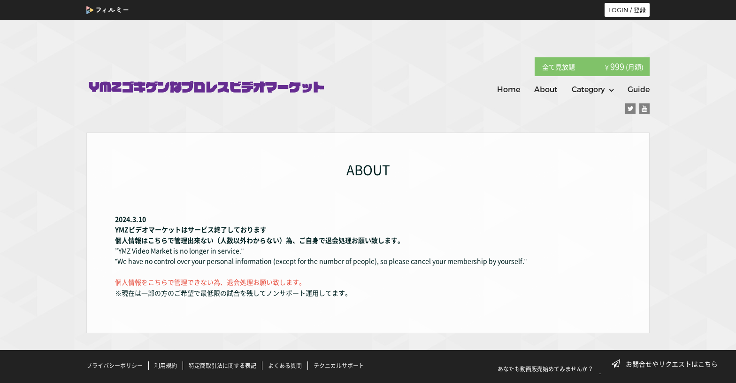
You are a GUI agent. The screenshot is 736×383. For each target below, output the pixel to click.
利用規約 (165, 365)
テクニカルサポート (339, 365)
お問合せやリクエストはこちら (667, 363)
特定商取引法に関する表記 (222, 365)
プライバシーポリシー (114, 365)
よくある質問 (285, 365)
